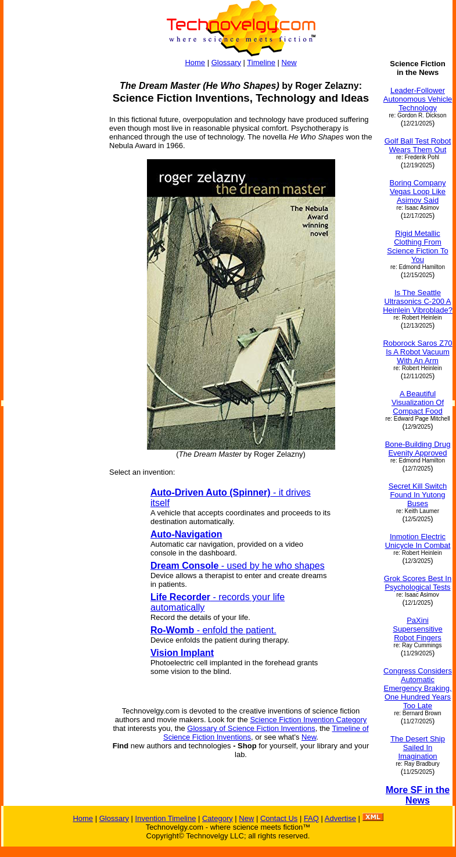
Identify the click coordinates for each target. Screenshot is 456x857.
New (289, 62)
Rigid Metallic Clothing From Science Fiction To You (417, 246)
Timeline (261, 62)
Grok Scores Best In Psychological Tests (417, 582)
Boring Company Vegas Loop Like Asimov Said (418, 191)
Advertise (340, 818)
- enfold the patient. (213, 630)
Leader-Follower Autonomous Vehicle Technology (418, 99)
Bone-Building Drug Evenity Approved (418, 448)
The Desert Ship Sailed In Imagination (417, 747)
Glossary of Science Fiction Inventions (251, 728)
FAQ (311, 818)
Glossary (226, 62)
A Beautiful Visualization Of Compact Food (418, 402)
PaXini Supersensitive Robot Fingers (417, 629)
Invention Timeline (165, 818)
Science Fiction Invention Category (308, 719)
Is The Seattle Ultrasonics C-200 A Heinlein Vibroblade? (418, 301)
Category (217, 818)
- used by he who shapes (237, 566)
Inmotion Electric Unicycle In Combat (418, 541)
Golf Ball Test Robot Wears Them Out (418, 145)
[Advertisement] (51, 233)
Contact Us (278, 818)
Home (195, 62)
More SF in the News (418, 795)
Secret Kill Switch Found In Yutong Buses (418, 495)
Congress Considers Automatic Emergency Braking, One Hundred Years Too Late (417, 688)
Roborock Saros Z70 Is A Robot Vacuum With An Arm (417, 352)
